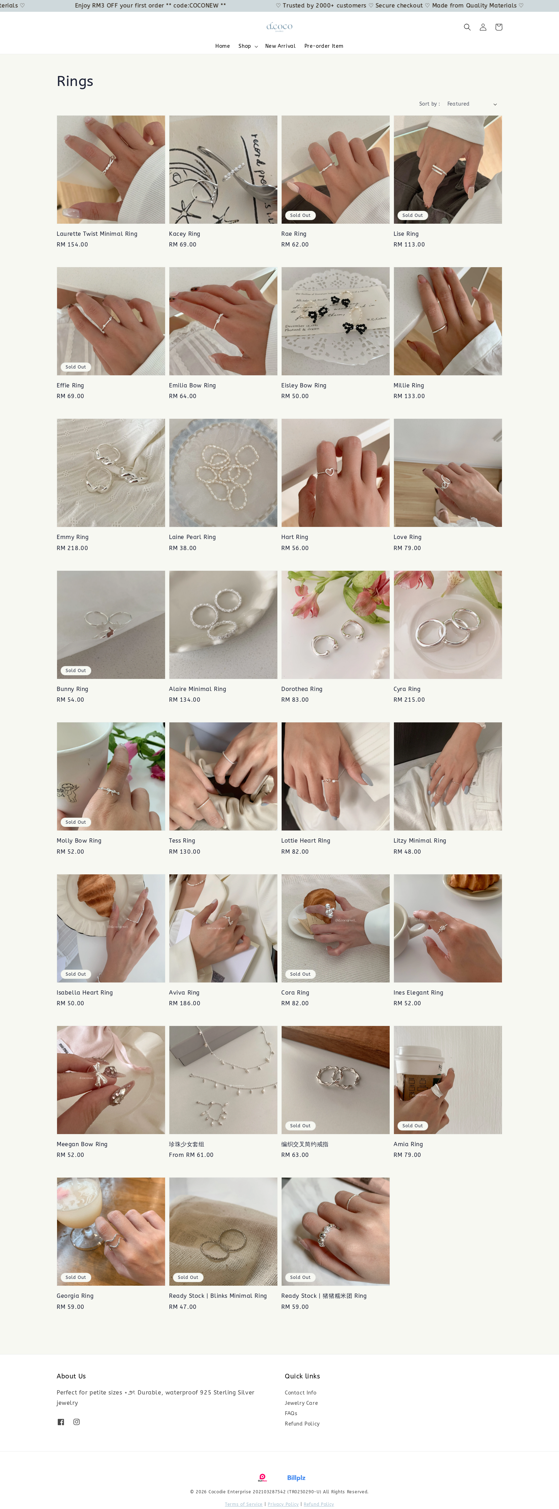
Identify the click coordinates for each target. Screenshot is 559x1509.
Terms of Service (244, 1504)
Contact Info (300, 1393)
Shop (245, 46)
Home (222, 46)
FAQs (291, 1414)
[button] (467, 27)
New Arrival (280, 46)
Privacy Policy (283, 1504)
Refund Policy (302, 1424)
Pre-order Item (324, 46)
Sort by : (429, 104)
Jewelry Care (301, 1403)
